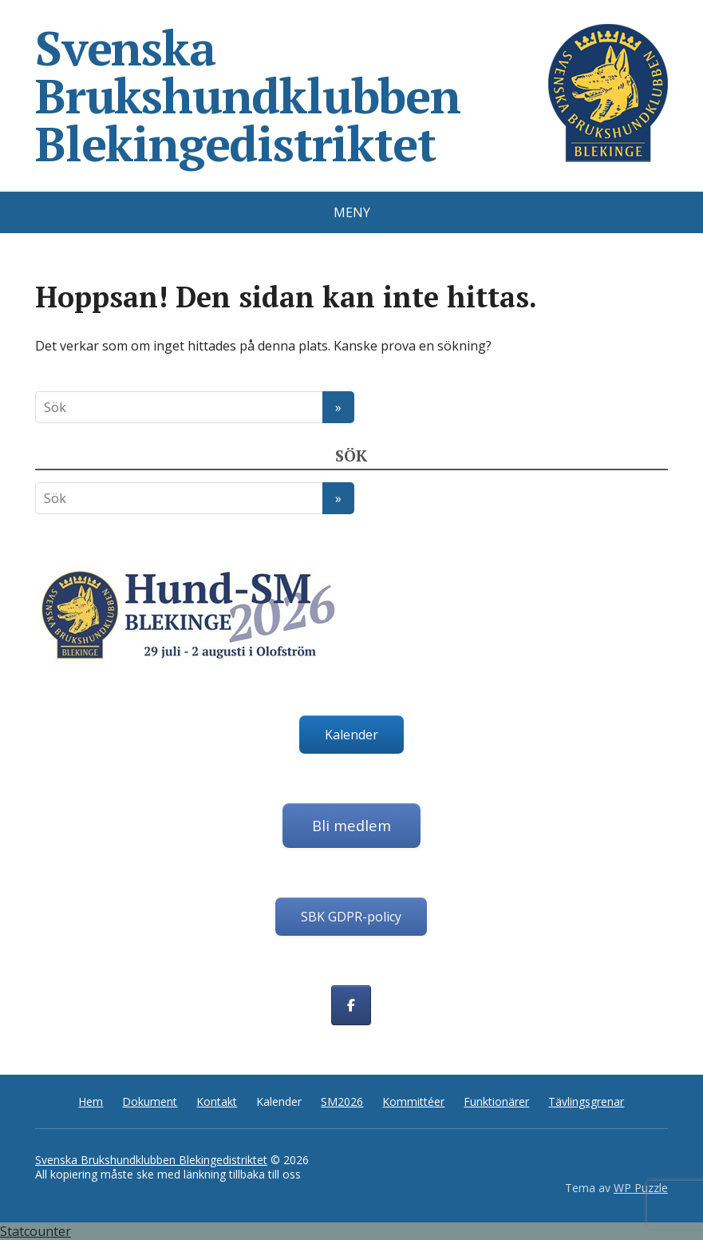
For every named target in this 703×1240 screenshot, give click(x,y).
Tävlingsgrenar (586, 1101)
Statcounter (35, 1231)
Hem (90, 1101)
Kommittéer (413, 1101)
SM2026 (342, 1101)
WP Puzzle (641, 1187)
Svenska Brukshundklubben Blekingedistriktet (351, 96)
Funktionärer (496, 1101)
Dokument (149, 1101)
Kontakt (216, 1101)
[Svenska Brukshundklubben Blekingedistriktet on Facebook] (351, 1005)
